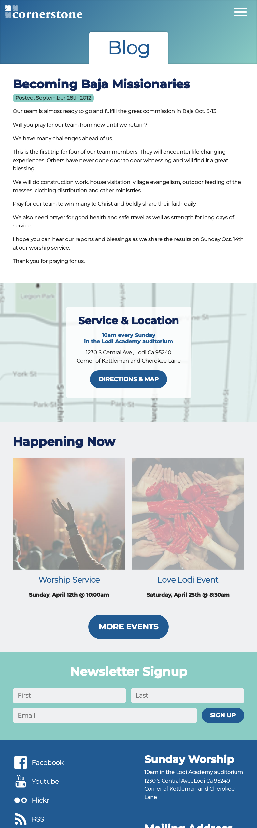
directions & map (129, 379)
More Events (128, 626)
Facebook (48, 763)
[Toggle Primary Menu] (240, 12)
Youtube (45, 781)
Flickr (40, 800)
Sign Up (223, 715)
